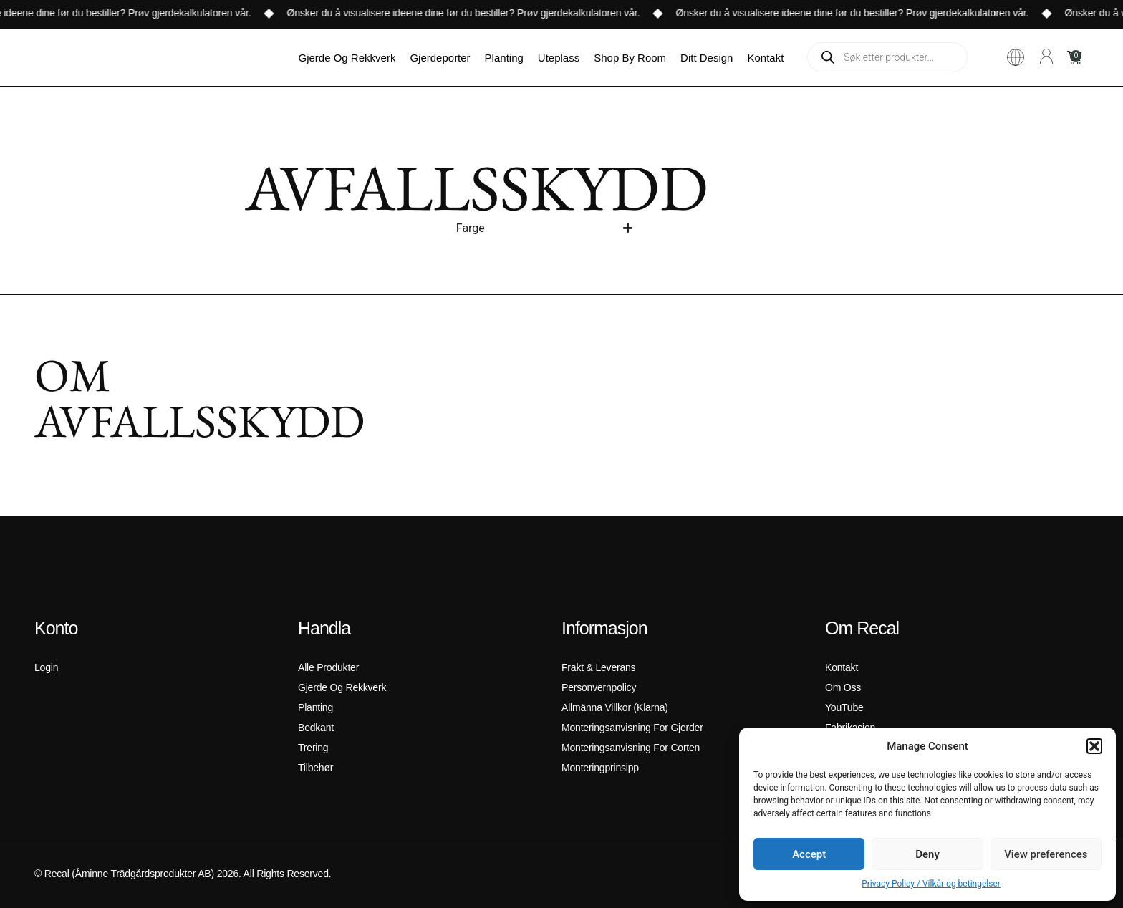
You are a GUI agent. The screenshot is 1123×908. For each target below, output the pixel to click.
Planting (504, 58)
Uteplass (558, 58)
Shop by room (630, 58)
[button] (1094, 746)
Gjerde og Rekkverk (347, 58)
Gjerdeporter (440, 58)
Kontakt (765, 58)
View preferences (1045, 854)
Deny (927, 854)
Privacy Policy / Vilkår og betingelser (931, 884)
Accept (809, 854)
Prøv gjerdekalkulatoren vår (219, 13)
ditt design (706, 58)
